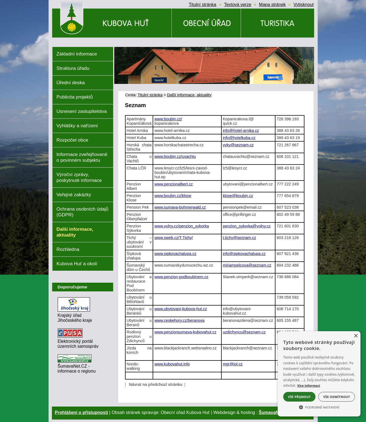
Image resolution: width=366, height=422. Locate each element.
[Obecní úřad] (206, 23)
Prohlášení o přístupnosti (81, 412)
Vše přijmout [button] (299, 397)
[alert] (319, 373)
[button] (319, 406)
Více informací (308, 385)
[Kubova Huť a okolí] (277, 23)
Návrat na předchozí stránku (155, 384)
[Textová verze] (237, 5)
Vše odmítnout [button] (336, 397)
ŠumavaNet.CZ (274, 412)
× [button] (356, 336)
